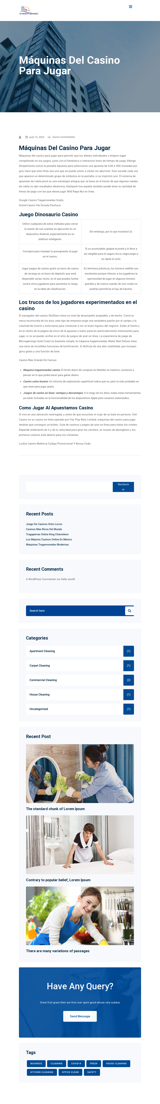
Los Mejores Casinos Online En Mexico (49, 539)
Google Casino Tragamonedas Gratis (41, 200)
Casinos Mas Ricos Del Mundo (44, 529)
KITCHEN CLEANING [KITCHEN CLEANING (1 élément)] (41, 1072)
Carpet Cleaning (40, 666)
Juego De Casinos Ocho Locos (44, 524)
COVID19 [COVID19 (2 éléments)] (76, 1063)
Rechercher (123, 486)
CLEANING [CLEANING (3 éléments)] (56, 1063)
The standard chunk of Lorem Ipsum (55, 809)
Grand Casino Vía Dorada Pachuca (40, 205)
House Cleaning (40, 695)
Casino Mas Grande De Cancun (38, 360)
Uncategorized (39, 709)
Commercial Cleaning (43, 680)
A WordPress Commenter (41, 579)
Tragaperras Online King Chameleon (47, 534)
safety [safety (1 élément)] (91, 1072)
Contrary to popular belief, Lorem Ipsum (58, 880)
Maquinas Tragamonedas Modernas (47, 545)
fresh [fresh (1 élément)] (94, 1063)
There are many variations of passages (58, 951)
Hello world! (68, 579)
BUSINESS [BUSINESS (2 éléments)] (36, 1063)
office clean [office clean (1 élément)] (70, 1072)
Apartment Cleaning (42, 651)
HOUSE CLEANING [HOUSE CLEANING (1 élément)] (116, 1063)
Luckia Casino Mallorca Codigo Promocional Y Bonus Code (55, 444)
